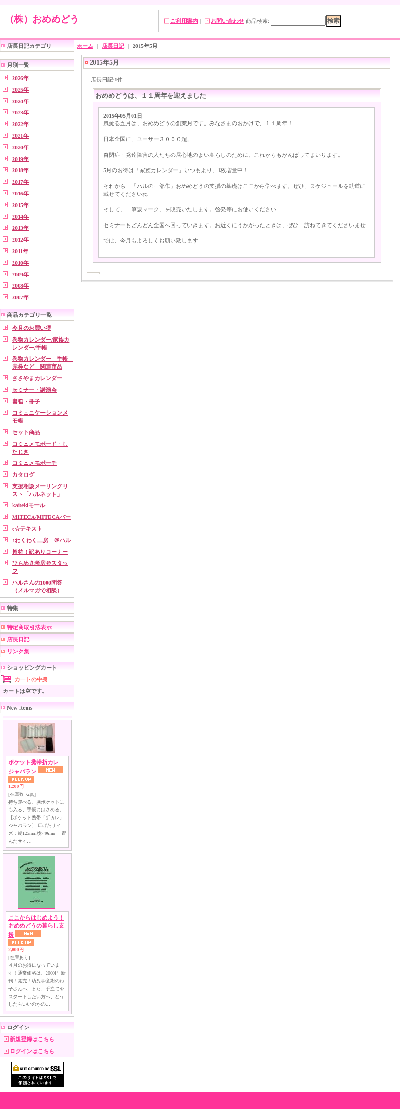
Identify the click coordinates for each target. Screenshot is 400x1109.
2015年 (20, 205)
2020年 (20, 147)
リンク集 (18, 651)
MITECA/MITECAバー (41, 517)
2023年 (20, 112)
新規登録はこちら (32, 1039)
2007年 (20, 297)
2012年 (20, 239)
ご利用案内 (184, 21)
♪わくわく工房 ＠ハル (41, 540)
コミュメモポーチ (34, 463)
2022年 (20, 124)
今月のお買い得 (31, 328)
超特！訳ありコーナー (40, 552)
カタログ (23, 474)
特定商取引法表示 (29, 627)
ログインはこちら (32, 1051)
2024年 (20, 101)
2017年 (20, 182)
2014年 (20, 217)
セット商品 (26, 432)
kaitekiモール (28, 505)
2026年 (20, 78)
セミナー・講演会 (34, 390)
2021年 (20, 136)
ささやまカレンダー (37, 378)
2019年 (20, 159)
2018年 (20, 170)
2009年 (20, 274)
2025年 (20, 90)
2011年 (20, 251)
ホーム (85, 46)
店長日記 (18, 639)
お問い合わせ (227, 21)
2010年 (20, 263)
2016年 (20, 193)
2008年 (20, 285)
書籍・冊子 (26, 401)
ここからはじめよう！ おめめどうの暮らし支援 (36, 926)
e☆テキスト (27, 528)
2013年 (20, 228)
